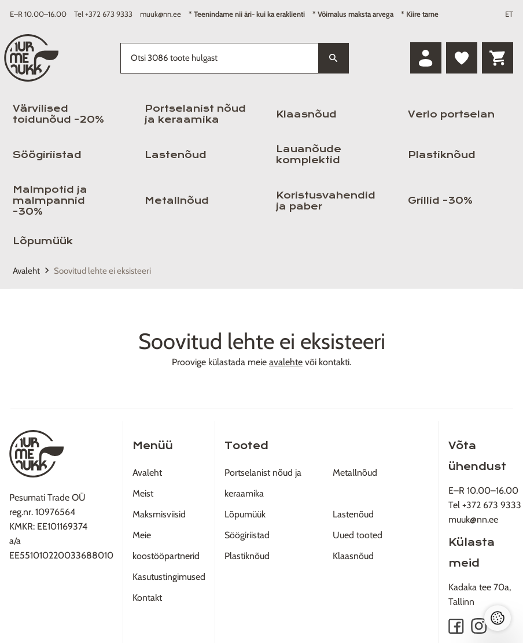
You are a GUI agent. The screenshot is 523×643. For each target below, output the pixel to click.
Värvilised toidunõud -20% (58, 114)
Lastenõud (176, 154)
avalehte (286, 362)
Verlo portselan (451, 114)
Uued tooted (357, 535)
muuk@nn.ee (160, 14)
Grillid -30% (440, 200)
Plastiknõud (442, 154)
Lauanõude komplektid (308, 155)
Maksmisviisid (159, 514)
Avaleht (26, 271)
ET (509, 14)
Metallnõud (177, 200)
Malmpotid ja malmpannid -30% (50, 200)
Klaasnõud (306, 114)
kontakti (334, 362)
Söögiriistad (47, 154)
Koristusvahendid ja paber (325, 201)
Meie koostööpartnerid (166, 545)
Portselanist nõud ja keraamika (195, 114)
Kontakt (147, 597)
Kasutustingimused (168, 576)
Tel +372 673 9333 (103, 14)
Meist (142, 493)
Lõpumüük (43, 241)
